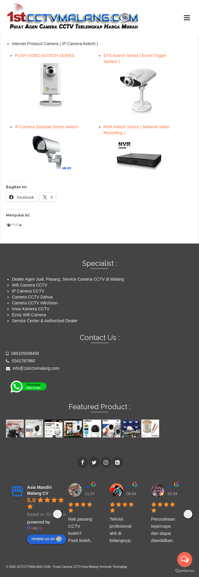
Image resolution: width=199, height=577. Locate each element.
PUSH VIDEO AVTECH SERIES (44, 55)
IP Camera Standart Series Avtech (46, 126)
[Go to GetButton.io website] (184, 571)
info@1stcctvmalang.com (32, 368)
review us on (47, 539)
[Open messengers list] (184, 559)
